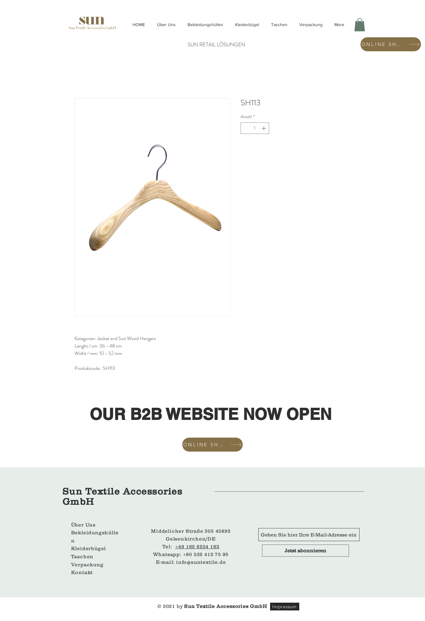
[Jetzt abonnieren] (305, 551)
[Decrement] (245, 128)
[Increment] (264, 128)
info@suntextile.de (201, 562)
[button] (359, 24)
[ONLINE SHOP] (390, 44)
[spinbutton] (254, 128)
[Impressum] (284, 606)
